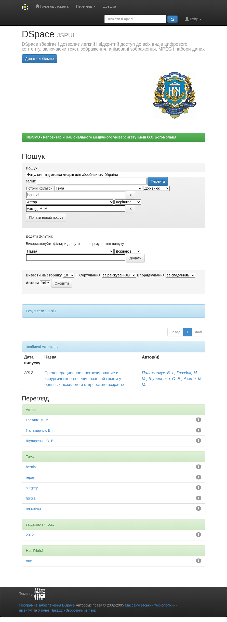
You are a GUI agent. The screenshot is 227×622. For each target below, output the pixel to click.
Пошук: (32, 168)
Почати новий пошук (46, 217)
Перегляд (86, 6)
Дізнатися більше (39, 59)
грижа (31, 498)
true (29, 561)
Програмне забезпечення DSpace (47, 605)
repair (30, 477)
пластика (33, 509)
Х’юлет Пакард (50, 610)
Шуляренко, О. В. (165, 379)
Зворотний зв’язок (81, 610)
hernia (31, 467)
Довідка (109, 6)
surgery (32, 488)
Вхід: (193, 19)
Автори (32, 283)
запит (31, 181)
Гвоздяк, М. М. (37, 420)
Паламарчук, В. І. (158, 373)
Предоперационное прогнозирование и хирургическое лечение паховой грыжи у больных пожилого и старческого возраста (84, 379)
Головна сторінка (52, 6)
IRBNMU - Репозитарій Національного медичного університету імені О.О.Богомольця (101, 137)
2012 (30, 535)
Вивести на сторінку (44, 275)
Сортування (89, 275)
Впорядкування (151, 275)
